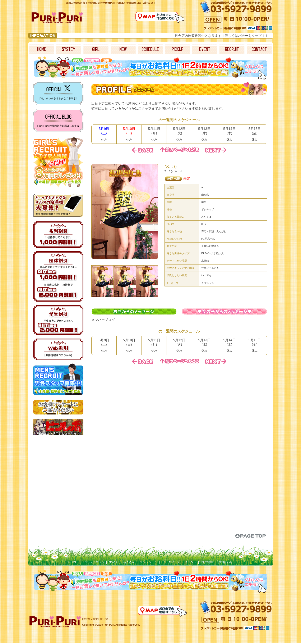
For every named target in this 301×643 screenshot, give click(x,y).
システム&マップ (93, 562)
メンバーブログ (103, 320)
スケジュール (148, 562)
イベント (190, 562)
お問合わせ (225, 562)
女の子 (113, 562)
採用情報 (207, 562)
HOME (72, 562)
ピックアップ (171, 562)
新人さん (129, 562)
